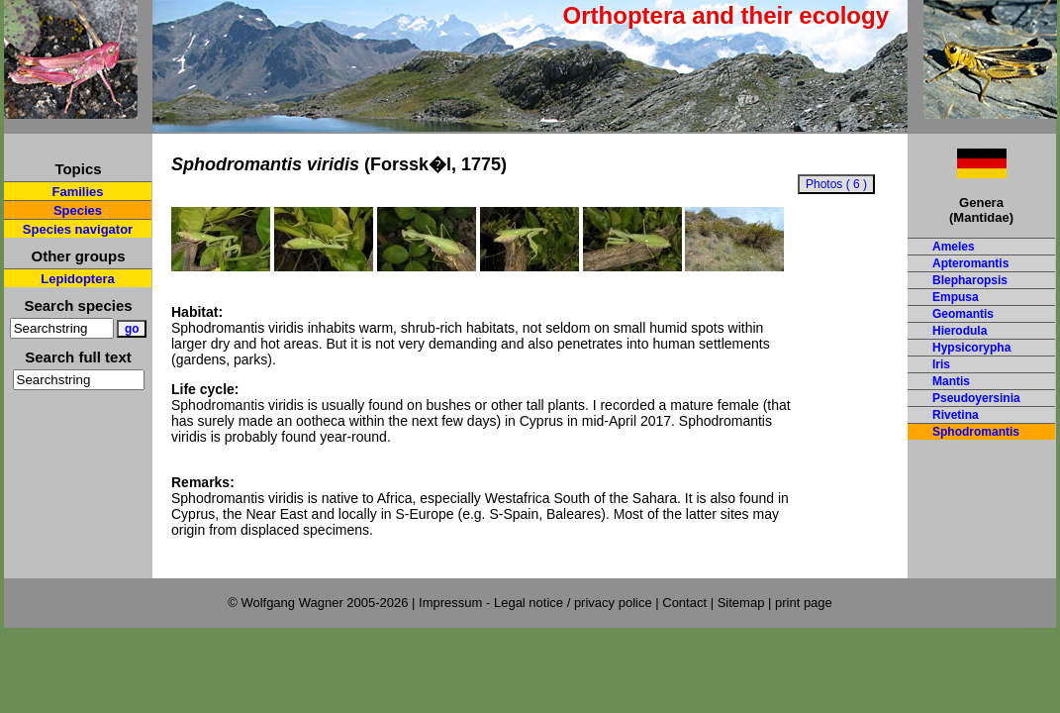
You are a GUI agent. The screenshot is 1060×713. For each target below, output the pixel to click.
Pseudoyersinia (976, 398)
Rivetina (955, 415)
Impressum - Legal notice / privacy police (537, 602)
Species (77, 210)
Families (77, 191)
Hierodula (959, 331)
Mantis (951, 381)
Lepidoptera (77, 278)
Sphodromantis (975, 432)
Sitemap (741, 602)
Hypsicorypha (971, 348)
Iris (941, 364)
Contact (684, 602)
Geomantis (963, 314)
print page (803, 602)
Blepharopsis (970, 280)
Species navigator (78, 229)
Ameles (953, 247)
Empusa (955, 297)
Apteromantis (970, 263)
